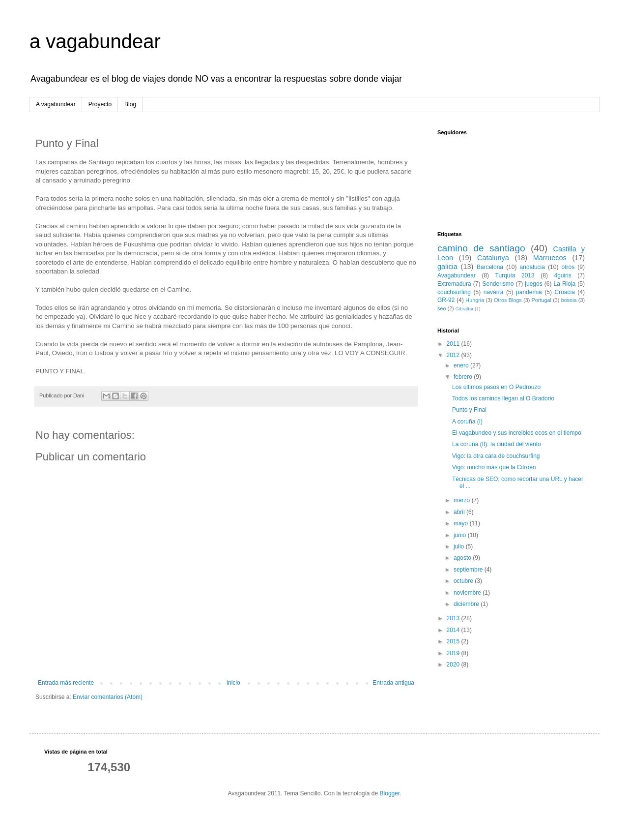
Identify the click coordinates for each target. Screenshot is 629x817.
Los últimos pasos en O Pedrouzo (496, 387)
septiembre (469, 569)
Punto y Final (469, 409)
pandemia (529, 292)
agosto (463, 557)
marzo (463, 500)
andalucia (532, 267)
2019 (454, 653)
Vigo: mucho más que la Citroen (494, 467)
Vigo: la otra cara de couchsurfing (496, 456)
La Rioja (565, 283)
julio (460, 546)
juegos (533, 283)
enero (462, 365)
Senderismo (498, 283)
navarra (494, 292)
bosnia (569, 300)
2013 (454, 618)
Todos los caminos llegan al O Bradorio (503, 398)
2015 (454, 641)
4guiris (562, 275)
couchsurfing (454, 292)
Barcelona (490, 267)
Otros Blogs (508, 300)
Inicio (233, 682)
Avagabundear (456, 275)
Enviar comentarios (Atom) (108, 697)
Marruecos (550, 258)
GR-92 (446, 300)
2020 (454, 664)
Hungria (474, 300)
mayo (462, 523)
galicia (447, 267)
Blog (130, 104)
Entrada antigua (393, 682)
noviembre (468, 592)
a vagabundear (95, 41)
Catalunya (493, 258)
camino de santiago (481, 248)
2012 (454, 355)
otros (568, 267)
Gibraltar (465, 308)
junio (461, 535)
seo (441, 308)
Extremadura (454, 283)
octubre (464, 580)
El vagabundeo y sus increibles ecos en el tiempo (516, 432)
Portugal (541, 300)
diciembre (467, 604)
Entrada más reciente (66, 682)
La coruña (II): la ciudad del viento (496, 444)
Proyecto (100, 104)
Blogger (390, 793)
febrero (464, 376)
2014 (454, 630)
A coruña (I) (467, 421)
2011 (454, 343)
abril (460, 512)
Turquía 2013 (515, 275)
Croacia (564, 292)
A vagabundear (56, 104)
